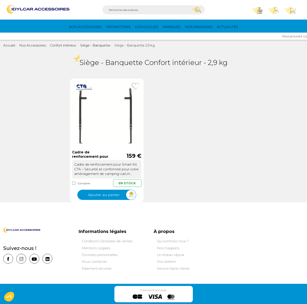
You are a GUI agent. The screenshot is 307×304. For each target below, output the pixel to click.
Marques (172, 27)
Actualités (227, 27)
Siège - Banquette (94, 45)
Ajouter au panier (112, 195)
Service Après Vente (173, 268)
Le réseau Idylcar (170, 255)
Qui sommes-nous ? (173, 241)
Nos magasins (198, 27)
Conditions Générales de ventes (107, 241)
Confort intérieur (62, 45)
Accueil (9, 45)
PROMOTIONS (118, 27)
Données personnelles (100, 255)
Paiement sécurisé (97, 268)
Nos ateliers (166, 261)
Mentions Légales (96, 248)
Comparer (81, 183)
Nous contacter (94, 261)
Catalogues (146, 27)
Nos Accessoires (85, 27)
